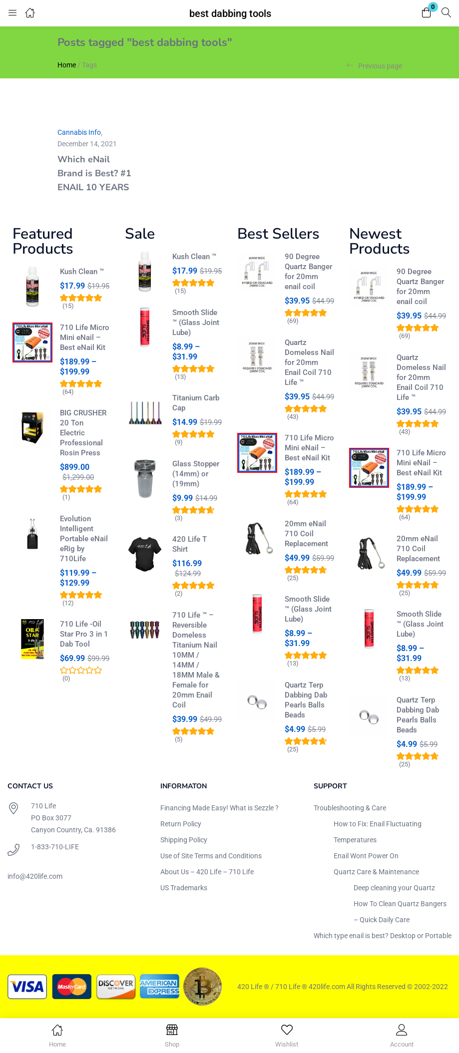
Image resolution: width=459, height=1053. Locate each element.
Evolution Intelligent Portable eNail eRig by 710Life (84, 538)
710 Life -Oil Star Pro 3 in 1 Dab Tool (84, 634)
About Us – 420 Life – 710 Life (207, 872)
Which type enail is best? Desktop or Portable (383, 936)
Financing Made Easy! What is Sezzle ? (219, 808)
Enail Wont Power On (366, 856)
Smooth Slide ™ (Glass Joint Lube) (195, 322)
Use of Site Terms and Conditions (211, 856)
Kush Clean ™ (82, 271)
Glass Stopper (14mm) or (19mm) (195, 473)
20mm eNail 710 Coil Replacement (306, 533)
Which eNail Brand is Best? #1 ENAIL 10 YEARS (94, 173)
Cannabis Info (79, 132)
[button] (426, 13)
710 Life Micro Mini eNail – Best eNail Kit (84, 337)
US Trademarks (183, 888)
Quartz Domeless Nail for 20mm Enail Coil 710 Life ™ (309, 362)
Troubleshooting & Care (350, 808)
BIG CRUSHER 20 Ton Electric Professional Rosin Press (83, 432)
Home (66, 65)
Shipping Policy (183, 840)
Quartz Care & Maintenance (376, 872)
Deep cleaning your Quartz (394, 888)
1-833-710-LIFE (55, 847)
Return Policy (180, 824)
